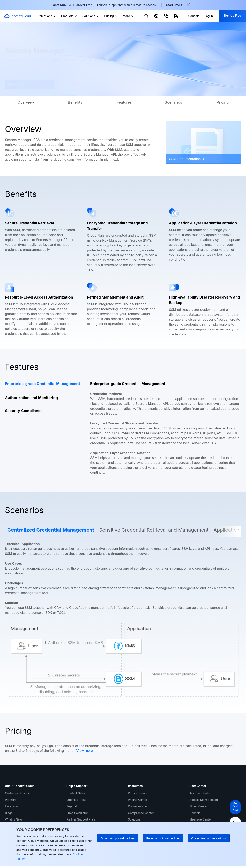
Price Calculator (77, 813)
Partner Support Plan (80, 819)
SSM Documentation (186, 159)
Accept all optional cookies (117, 838)
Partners (10, 799)
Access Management (203, 799)
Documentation (138, 806)
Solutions (134, 819)
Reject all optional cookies (162, 838)
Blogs (9, 813)
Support (71, 806)
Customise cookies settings (208, 838)
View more (84, 751)
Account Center (200, 793)
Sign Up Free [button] (232, 15)
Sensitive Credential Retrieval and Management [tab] (154, 530)
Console (194, 813)
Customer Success (18, 793)
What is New (13, 819)
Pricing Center (137, 799)
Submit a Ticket (76, 799)
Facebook (11, 806)
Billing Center (198, 806)
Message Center (200, 819)
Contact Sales (75, 793)
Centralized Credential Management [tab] (50, 530)
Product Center (138, 793)
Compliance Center (141, 813)
